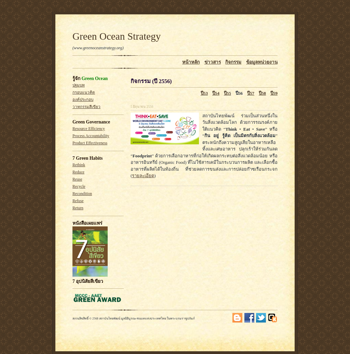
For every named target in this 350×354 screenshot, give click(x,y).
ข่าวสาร (212, 62)
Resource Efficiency (88, 129)
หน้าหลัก (191, 62)
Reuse (77, 179)
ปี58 (262, 93)
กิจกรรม (233, 62)
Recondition (82, 194)
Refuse (77, 201)
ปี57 (250, 93)
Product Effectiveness (89, 143)
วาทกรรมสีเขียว (86, 107)
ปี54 (215, 93)
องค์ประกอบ (82, 99)
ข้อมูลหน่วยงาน (262, 62)
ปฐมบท (78, 85)
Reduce (78, 172)
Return (77, 208)
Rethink (78, 165)
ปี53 (204, 93)
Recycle (78, 186)
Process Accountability (90, 136)
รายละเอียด (143, 175)
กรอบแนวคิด (83, 92)
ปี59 (274, 93)
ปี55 (227, 93)
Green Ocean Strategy (116, 36)
